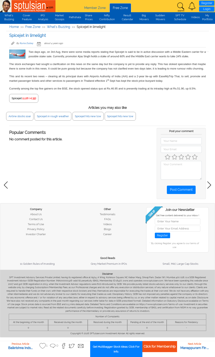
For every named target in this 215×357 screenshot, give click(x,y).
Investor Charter (36, 234)
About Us (36, 214)
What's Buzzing (58, 27)
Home (14, 27)
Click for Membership (160, 346)
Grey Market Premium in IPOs (109, 263)
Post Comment (181, 190)
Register (206, 3)
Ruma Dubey (26, 43)
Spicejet (17, 98)
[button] (192, 6)
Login (207, 9)
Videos (195, 17)
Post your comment (181, 131)
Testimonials (107, 214)
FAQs (107, 219)
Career (107, 234)
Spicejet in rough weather (53, 116)
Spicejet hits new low (88, 116)
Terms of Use (36, 224)
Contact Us (36, 219)
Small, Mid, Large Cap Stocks (180, 263)
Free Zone (120, 8)
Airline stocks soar (20, 116)
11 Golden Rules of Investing (37, 263)
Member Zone (95, 8)
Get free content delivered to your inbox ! (177, 215)
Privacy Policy (35, 229)
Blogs (107, 229)
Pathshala (75, 17)
